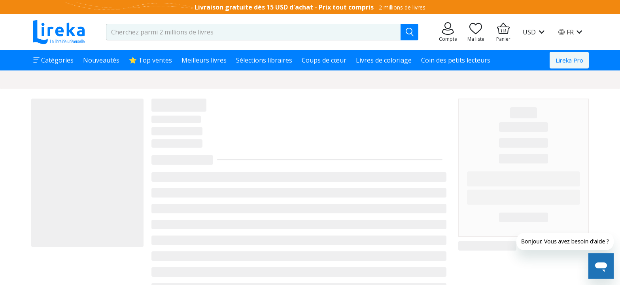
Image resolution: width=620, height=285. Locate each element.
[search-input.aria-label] (253, 32)
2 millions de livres (402, 7)
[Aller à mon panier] (503, 32)
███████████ (523, 158)
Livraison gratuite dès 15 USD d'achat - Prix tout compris (284, 7)
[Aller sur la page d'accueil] (59, 32)
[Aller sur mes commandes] (448, 32)
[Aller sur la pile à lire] (475, 32)
